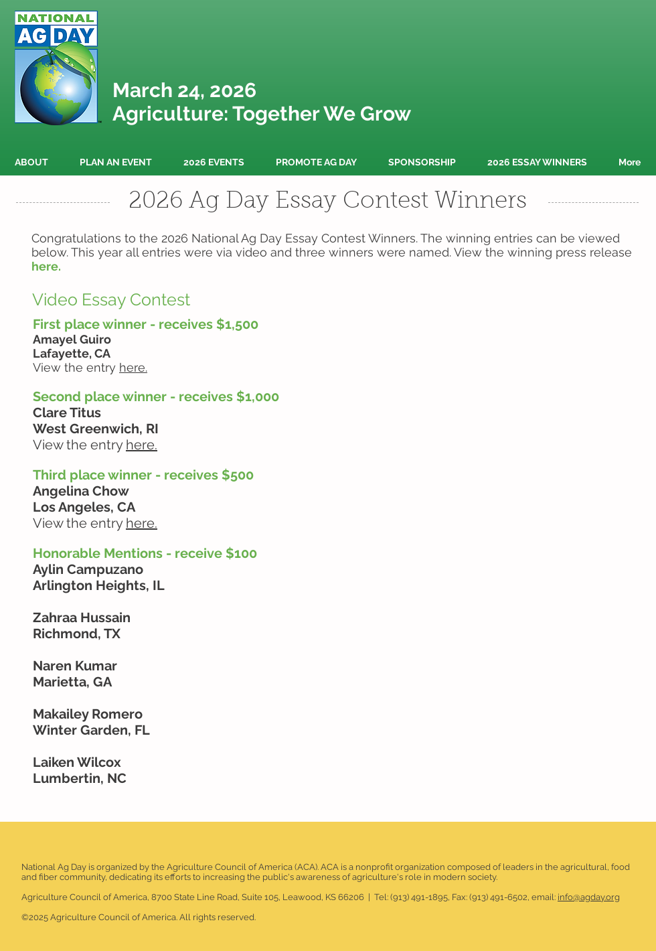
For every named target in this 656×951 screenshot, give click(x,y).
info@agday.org (589, 897)
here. (141, 445)
